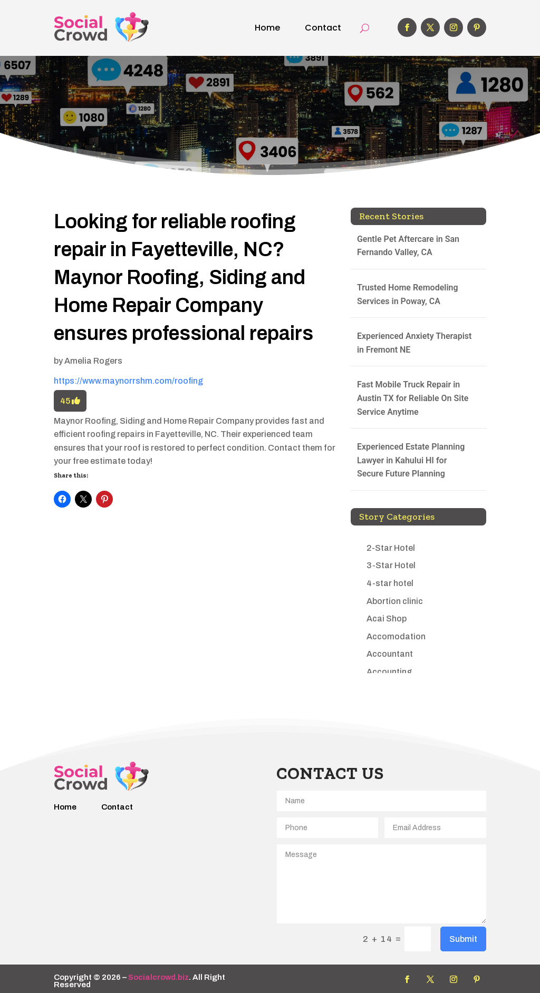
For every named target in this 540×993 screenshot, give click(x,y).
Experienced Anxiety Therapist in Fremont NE (414, 343)
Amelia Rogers (93, 360)
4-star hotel (390, 583)
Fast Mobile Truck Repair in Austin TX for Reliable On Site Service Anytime (413, 397)
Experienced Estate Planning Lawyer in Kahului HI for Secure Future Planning (411, 460)
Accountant (390, 653)
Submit (463, 938)
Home (267, 28)
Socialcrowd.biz (158, 977)
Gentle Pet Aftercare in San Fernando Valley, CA (408, 246)
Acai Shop (387, 618)
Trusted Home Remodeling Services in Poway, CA (407, 294)
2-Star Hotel (391, 547)
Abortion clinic (395, 601)
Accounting (389, 671)
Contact (323, 28)
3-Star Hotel (391, 565)
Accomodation (396, 636)
